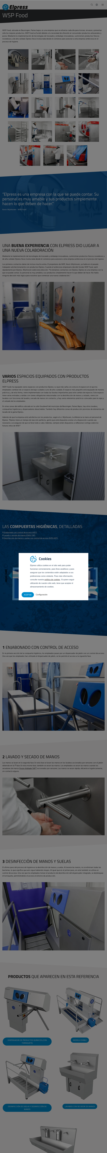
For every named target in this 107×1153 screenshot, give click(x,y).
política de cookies (52, 580)
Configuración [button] (41, 595)
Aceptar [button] (28, 594)
